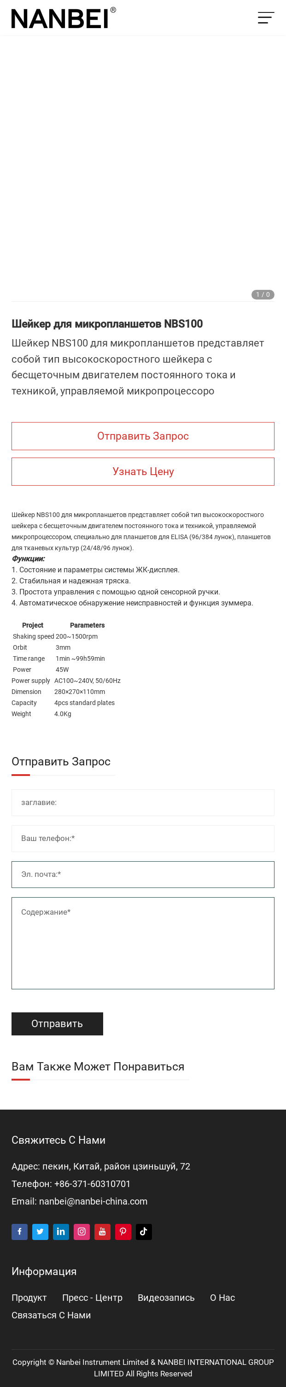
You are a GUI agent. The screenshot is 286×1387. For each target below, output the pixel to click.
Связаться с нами (51, 1315)
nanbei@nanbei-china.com (93, 1201)
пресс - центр (92, 1298)
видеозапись (166, 1298)
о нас (222, 1298)
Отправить (57, 1023)
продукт (29, 1298)
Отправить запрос (143, 435)
